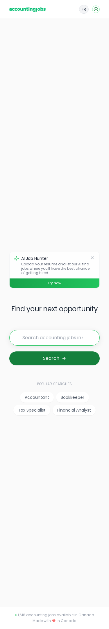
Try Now (54, 282)
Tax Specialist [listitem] (32, 410)
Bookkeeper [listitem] (72, 397)
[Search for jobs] (54, 338)
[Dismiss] (92, 257)
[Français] (84, 9)
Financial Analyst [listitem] (74, 410)
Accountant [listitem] (37, 397)
